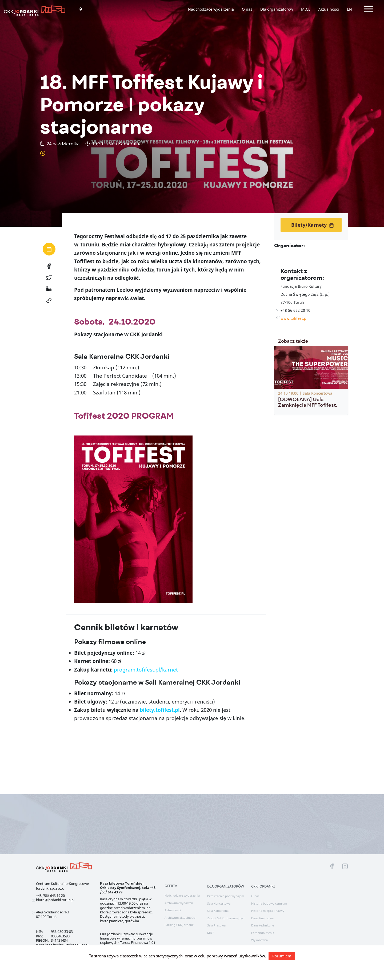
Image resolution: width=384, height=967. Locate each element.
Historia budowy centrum (269, 903)
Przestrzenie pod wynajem (225, 896)
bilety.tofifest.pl (160, 709)
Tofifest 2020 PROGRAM (124, 415)
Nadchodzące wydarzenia (211, 9)
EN (349, 9)
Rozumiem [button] (281, 955)
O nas (247, 9)
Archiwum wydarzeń (179, 903)
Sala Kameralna (218, 911)
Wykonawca (259, 940)
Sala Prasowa (216, 925)
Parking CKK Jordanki (179, 925)
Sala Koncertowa (218, 903)
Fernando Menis (262, 933)
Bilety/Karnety (312, 225)
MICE (305, 9)
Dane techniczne (262, 925)
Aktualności (328, 9)
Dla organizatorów (276, 9)
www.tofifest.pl (294, 318)
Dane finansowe (262, 918)
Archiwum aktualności (180, 918)
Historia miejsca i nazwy (267, 911)
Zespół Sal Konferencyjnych (226, 918)
